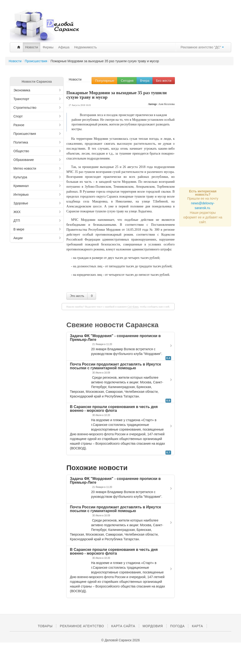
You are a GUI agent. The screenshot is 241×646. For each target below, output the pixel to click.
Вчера (144, 80)
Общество (37, 151)
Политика (37, 142)
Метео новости (37, 168)
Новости (31, 47)
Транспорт (37, 99)
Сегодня (127, 80)
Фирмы (48, 47)
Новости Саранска (37, 81)
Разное (37, 125)
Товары (45, 626)
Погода (177, 626)
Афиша (63, 47)
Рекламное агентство (82, 626)
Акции (37, 238)
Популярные (104, 80)
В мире (37, 229)
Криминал (37, 186)
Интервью (37, 194)
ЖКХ (37, 212)
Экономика (37, 90)
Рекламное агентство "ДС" (202, 47)
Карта (197, 626)
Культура (37, 177)
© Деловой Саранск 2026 (120, 640)
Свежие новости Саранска (112, 325)
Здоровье (37, 203)
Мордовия (153, 626)
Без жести (163, 80)
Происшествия (37, 134)
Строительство (37, 107)
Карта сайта (123, 626)
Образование (37, 160)
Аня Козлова (166, 104)
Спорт (37, 116)
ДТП (37, 220)
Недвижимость (85, 47)
